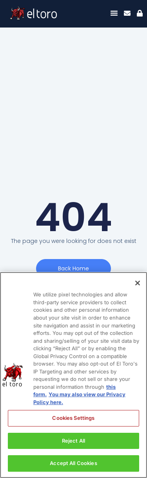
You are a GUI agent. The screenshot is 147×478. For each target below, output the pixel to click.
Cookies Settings (73, 418)
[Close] (137, 283)
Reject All (73, 441)
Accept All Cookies (73, 463)
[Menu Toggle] (114, 13)
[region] (73, 375)
